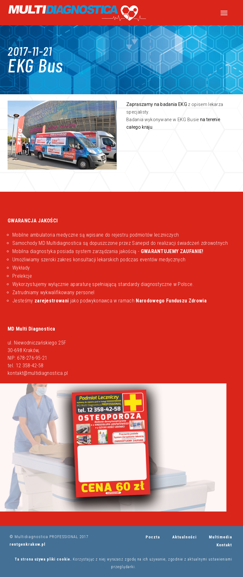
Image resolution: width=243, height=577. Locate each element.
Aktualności (184, 537)
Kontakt (224, 545)
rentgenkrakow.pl (27, 544)
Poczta (153, 537)
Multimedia (220, 537)
